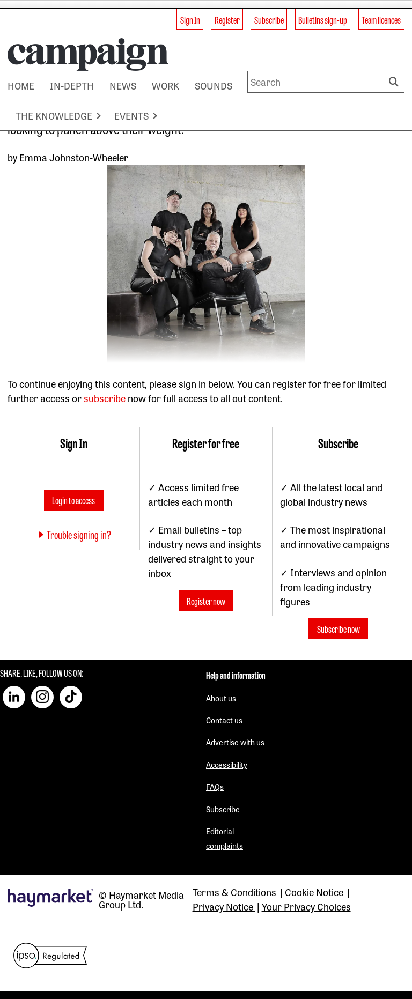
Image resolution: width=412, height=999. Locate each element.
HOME (21, 85)
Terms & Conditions (235, 892)
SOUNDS (213, 85)
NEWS (122, 85)
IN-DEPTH (72, 85)
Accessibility (226, 764)
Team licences (381, 19)
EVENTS (131, 115)
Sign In (190, 19)
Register (227, 19)
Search (395, 81)
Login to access (73, 500)
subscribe (105, 398)
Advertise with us (235, 742)
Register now (206, 601)
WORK (165, 85)
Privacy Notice (224, 906)
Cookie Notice (315, 892)
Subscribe (269, 19)
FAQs (215, 786)
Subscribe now (338, 629)
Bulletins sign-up (322, 19)
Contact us (224, 720)
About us (221, 698)
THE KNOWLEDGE (54, 115)
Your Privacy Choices (306, 906)
